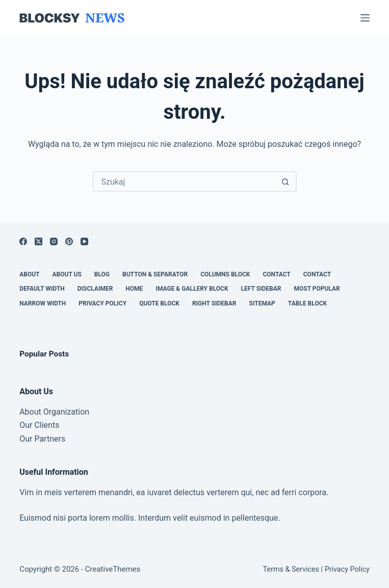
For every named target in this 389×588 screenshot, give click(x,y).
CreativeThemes (113, 569)
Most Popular (317, 288)
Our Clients (39, 425)
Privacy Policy (102, 303)
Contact (276, 274)
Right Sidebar (214, 303)
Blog (102, 274)
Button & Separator (155, 274)
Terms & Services (291, 569)
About (29, 274)
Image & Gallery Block (191, 288)
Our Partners (42, 439)
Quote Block (159, 303)
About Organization (54, 412)
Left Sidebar (261, 288)
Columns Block (225, 274)
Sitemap (262, 303)
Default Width (42, 288)
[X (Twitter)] (38, 241)
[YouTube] (84, 241)
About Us (67, 274)
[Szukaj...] (184, 181)
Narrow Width (42, 303)
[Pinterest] (69, 241)
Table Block (307, 303)
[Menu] (365, 17)
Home (134, 288)
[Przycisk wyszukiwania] (285, 181)
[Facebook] (23, 241)
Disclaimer (95, 288)
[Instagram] (54, 241)
